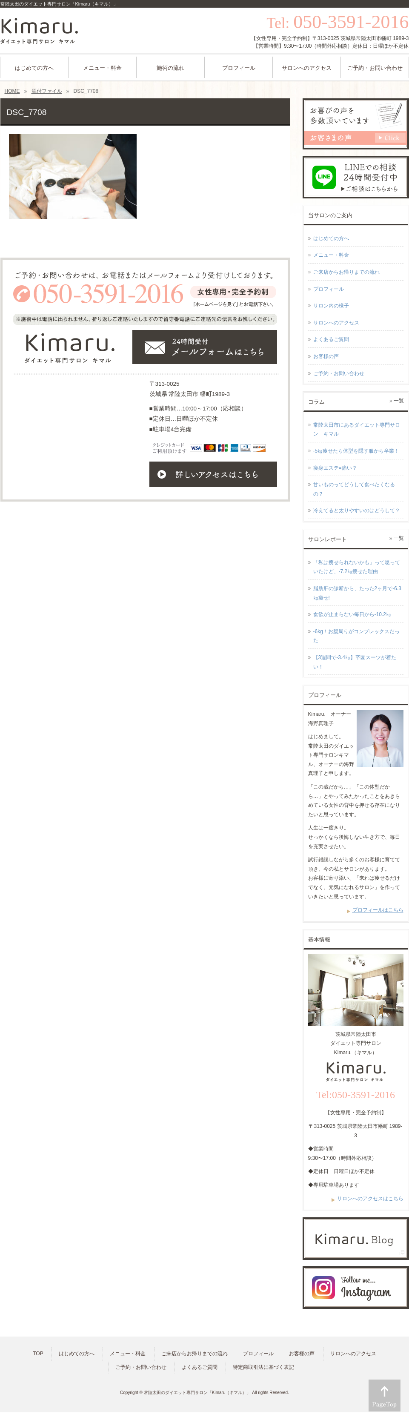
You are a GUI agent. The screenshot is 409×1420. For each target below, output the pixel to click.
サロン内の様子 (331, 306)
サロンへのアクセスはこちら (370, 1199)
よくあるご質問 (331, 339)
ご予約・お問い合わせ (338, 373)
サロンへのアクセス (336, 323)
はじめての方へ (331, 238)
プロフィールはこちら (377, 910)
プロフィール (328, 289)
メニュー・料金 (331, 255)
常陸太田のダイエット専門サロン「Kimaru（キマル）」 (197, 1392)
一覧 (399, 401)
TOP (38, 1354)
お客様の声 (326, 356)
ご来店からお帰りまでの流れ (346, 272)
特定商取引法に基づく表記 (263, 1367)
